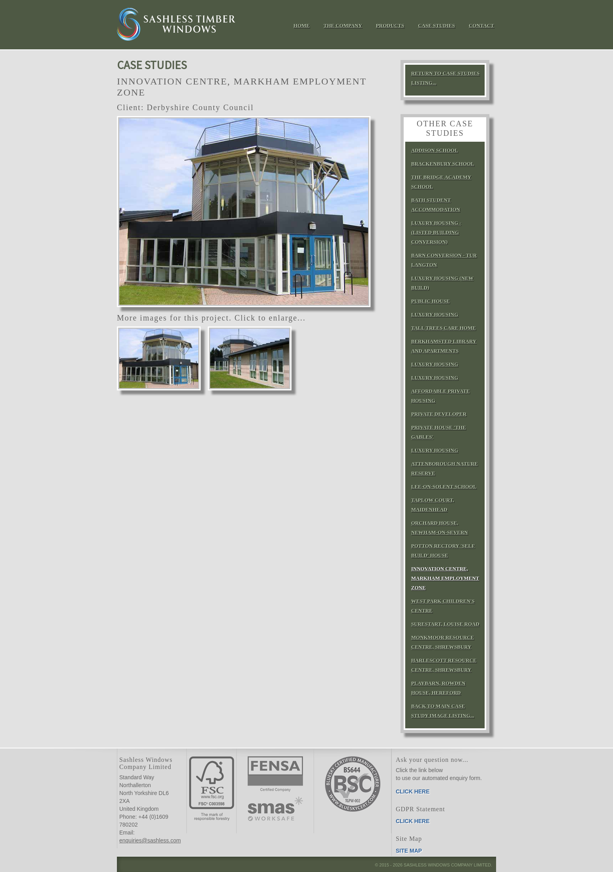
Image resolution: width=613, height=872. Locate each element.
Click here (413, 791)
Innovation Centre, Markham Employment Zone (445, 578)
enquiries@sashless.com (150, 840)
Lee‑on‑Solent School (444, 486)
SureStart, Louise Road (445, 624)
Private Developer (438, 414)
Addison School (434, 150)
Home (301, 25)
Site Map (409, 851)
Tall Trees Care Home (443, 328)
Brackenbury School (442, 164)
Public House (430, 301)
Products (390, 25)
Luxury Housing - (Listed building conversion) (436, 232)
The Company (342, 25)
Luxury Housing (434, 314)
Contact (481, 25)
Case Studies (436, 25)
